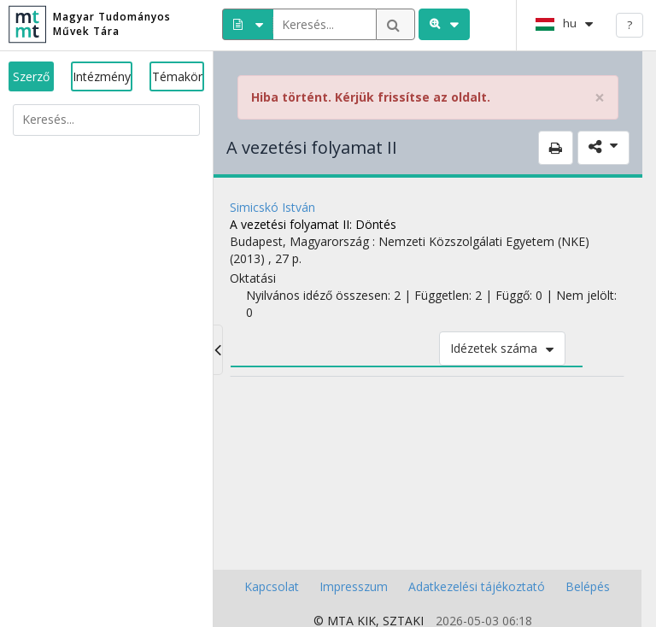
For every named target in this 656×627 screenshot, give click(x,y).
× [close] (599, 98)
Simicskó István (272, 207)
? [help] (629, 24)
